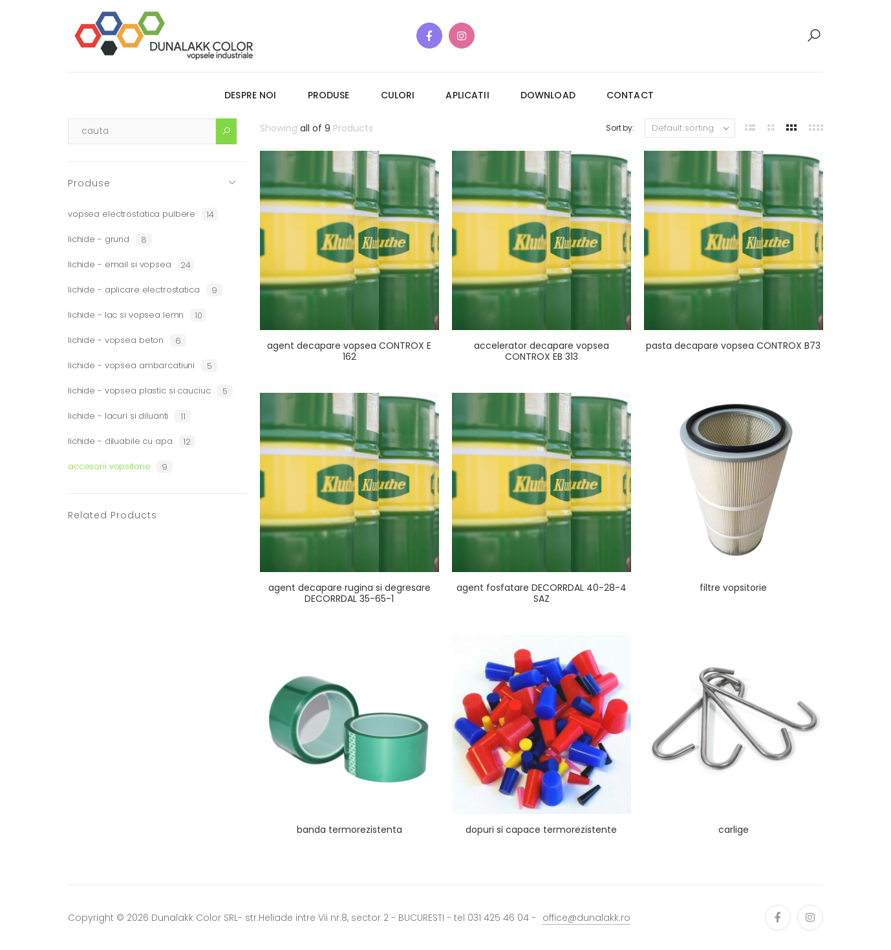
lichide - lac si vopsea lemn (137, 315)
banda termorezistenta (349, 829)
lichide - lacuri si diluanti (129, 416)
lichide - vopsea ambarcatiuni (142, 365)
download (548, 95)
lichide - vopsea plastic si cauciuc (150, 390)
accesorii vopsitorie (120, 466)
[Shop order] (690, 128)
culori (398, 95)
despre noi (250, 95)
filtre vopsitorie (733, 587)
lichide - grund (110, 239)
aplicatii (467, 95)
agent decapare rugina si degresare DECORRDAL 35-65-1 (349, 593)
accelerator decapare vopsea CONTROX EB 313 (541, 351)
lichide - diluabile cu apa (131, 441)
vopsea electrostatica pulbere (143, 214)
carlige (733, 829)
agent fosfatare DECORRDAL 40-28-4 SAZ (541, 593)
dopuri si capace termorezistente (541, 829)
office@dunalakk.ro (586, 917)
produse (329, 95)
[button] (814, 35)
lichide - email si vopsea (131, 264)
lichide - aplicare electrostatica (145, 289)
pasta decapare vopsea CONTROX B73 (733, 345)
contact (630, 95)
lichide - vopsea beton (127, 340)
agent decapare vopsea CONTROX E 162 (349, 351)
